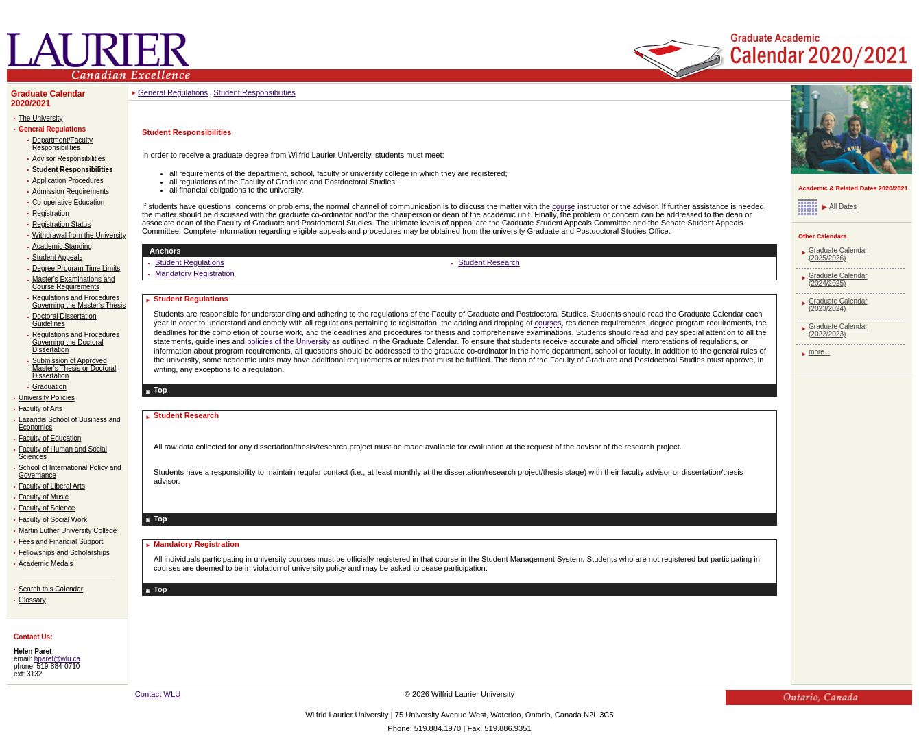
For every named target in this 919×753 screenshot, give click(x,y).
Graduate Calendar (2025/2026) (838, 254)
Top (160, 390)
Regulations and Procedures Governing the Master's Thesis (79, 301)
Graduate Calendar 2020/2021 (48, 98)
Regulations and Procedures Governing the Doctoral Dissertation (75, 342)
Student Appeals (57, 257)
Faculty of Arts (40, 408)
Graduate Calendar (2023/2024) (838, 304)
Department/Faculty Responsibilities (62, 143)
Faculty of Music (44, 497)
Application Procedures (68, 180)
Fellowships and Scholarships (64, 552)
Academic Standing (62, 246)
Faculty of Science (47, 508)
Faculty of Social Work (53, 519)
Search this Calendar (51, 589)
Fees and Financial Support (61, 541)
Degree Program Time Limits (76, 268)
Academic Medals (46, 563)
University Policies (47, 398)
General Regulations (52, 129)
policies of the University (287, 341)
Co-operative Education (68, 202)
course (563, 206)
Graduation (49, 387)
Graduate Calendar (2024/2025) (838, 279)
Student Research (489, 262)
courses (547, 323)
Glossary (32, 600)
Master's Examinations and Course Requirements (73, 283)
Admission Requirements (70, 191)
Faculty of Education (50, 438)
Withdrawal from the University (79, 235)
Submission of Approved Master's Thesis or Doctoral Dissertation (74, 368)
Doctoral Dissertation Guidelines (64, 320)
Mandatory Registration (195, 273)
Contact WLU (158, 694)
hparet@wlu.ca (57, 659)
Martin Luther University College (68, 530)
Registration (50, 213)
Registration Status (61, 224)
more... (819, 352)
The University (40, 118)
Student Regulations (189, 262)
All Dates (843, 206)
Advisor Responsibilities (68, 158)
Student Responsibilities (72, 169)
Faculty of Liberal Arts (52, 486)
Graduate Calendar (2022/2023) (838, 330)
